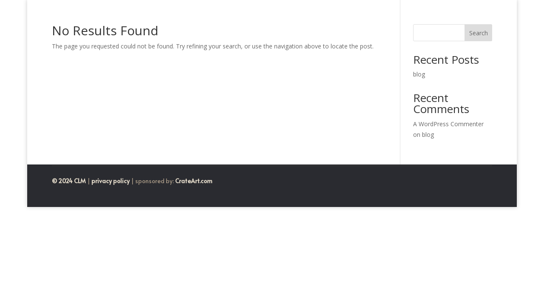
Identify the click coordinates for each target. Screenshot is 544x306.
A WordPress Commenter (448, 124)
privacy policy (110, 181)
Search (478, 33)
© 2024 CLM (69, 181)
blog (419, 74)
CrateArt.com (193, 181)
